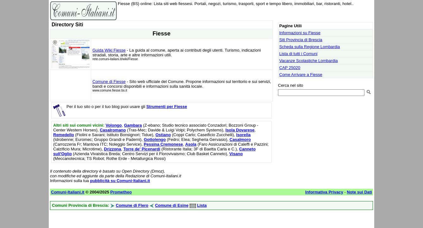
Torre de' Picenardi (141, 149)
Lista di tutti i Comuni (298, 53)
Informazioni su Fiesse (299, 32)
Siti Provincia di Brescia (300, 39)
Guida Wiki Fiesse (109, 50)
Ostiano (163, 134)
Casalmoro (240, 139)
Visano (236, 153)
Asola (190, 144)
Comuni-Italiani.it (67, 192)
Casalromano (113, 130)
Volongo (113, 125)
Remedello (63, 134)
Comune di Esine (171, 205)
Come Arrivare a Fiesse (300, 74)
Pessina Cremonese (163, 144)
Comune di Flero (132, 205)
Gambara (133, 125)
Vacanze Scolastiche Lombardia (308, 60)
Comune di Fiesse (109, 81)
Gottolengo (155, 139)
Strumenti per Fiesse (166, 106)
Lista (201, 205)
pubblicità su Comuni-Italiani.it (120, 180)
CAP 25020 (289, 67)
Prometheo (121, 192)
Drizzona (112, 149)
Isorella (243, 134)
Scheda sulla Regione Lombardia (309, 46)
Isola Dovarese (240, 130)
